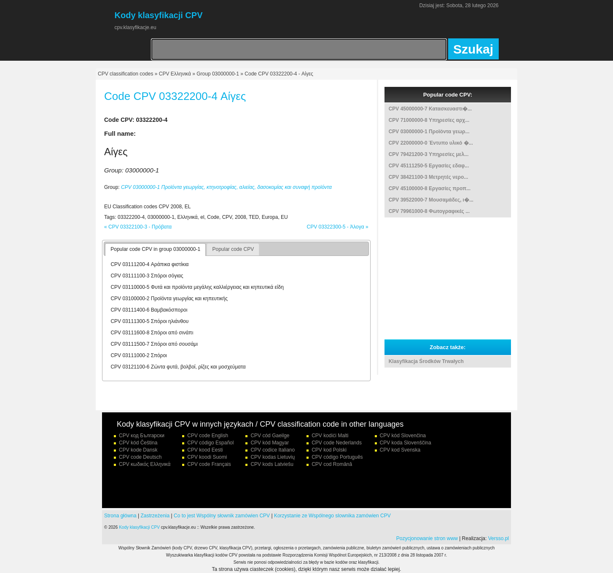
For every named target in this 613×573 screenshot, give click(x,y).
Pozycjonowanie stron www (427, 538)
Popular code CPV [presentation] (233, 249)
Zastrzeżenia (155, 516)
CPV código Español (210, 443)
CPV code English (207, 435)
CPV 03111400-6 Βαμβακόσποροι (148, 310)
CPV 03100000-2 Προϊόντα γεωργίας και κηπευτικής (169, 298)
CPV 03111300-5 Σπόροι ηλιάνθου (149, 321)
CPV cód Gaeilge (269, 435)
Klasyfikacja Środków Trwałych (426, 361)
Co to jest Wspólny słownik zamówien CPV (222, 516)
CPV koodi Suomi (207, 457)
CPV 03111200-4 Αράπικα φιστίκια (149, 264)
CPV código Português (337, 457)
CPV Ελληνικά (175, 74)
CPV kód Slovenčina (403, 435)
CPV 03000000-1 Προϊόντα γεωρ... (429, 132)
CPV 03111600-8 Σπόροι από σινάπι (151, 333)
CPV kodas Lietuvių (272, 457)
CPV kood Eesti (205, 450)
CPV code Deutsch (140, 457)
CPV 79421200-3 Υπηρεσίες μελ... (429, 154)
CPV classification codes (125, 74)
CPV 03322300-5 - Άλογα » (337, 227)
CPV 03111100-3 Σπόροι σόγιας (146, 276)
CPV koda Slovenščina (405, 443)
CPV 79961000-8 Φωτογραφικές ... (429, 211)
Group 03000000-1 (217, 74)
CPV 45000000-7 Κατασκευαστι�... (430, 109)
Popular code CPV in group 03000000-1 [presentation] (155, 249)
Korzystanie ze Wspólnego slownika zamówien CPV (332, 516)
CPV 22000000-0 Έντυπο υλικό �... (431, 143)
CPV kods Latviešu (271, 464)
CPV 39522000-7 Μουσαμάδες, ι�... (431, 200)
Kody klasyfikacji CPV (139, 527)
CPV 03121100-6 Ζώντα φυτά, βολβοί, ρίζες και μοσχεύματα (177, 367)
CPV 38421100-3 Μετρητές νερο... (428, 177)
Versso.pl (498, 538)
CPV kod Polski (329, 450)
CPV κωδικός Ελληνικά (144, 464)
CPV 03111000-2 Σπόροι (138, 355)
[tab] (155, 249)
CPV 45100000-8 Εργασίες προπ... (430, 188)
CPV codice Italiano (272, 450)
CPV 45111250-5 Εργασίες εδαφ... (429, 166)
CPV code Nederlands (337, 443)
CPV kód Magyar (269, 443)
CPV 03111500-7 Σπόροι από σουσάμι (154, 344)
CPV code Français (209, 464)
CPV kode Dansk (138, 450)
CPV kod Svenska (400, 450)
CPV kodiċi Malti (330, 435)
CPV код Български (141, 435)
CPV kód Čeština (138, 443)
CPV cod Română (332, 464)
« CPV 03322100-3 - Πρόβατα (138, 227)
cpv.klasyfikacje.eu (135, 27)
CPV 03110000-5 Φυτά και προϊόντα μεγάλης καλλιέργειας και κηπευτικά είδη (196, 287)
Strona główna (120, 516)
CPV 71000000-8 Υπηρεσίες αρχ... (429, 120)
